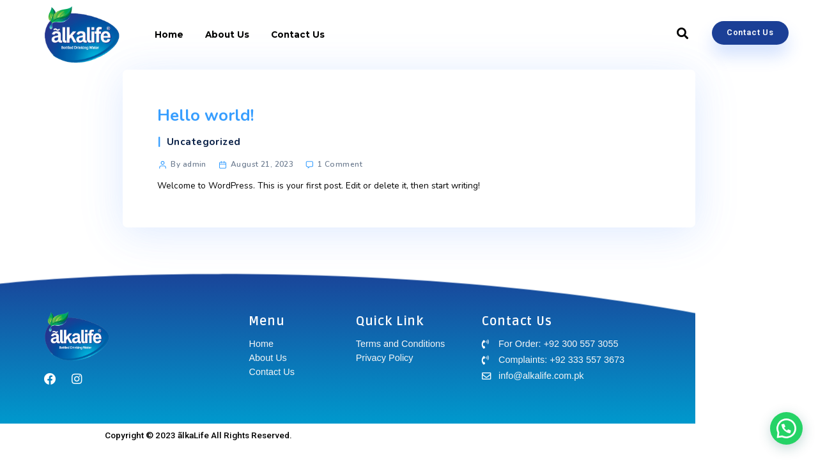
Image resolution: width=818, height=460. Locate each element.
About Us (227, 34)
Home (169, 34)
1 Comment (340, 164)
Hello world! (205, 115)
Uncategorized (204, 141)
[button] (682, 34)
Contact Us (298, 34)
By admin (188, 164)
